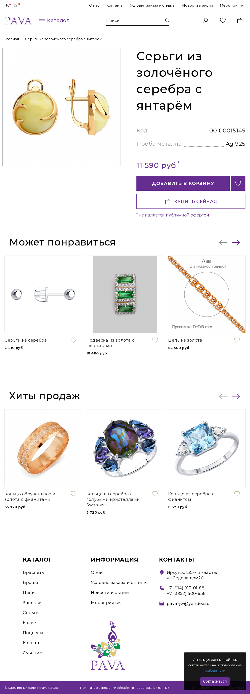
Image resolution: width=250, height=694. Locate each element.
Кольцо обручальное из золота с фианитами (31, 496)
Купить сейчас (191, 201)
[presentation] (223, 242)
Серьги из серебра (26, 340)
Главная (12, 39)
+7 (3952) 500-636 (186, 593)
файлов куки (215, 671)
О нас (94, 5)
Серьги (31, 612)
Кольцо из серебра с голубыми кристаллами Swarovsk (113, 499)
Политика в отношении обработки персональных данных (124, 687)
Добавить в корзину (183, 183)
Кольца (31, 642)
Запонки (32, 602)
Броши (30, 582)
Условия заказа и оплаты (152, 5)
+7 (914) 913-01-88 (186, 588)
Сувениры (34, 652)
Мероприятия (232, 5)
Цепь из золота (185, 340)
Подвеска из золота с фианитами (110, 343)
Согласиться (215, 681)
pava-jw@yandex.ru (188, 603)
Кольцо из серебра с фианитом (191, 496)
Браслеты (34, 572)
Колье (29, 622)
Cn (16, 5)
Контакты (114, 5)
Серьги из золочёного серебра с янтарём (63, 39)
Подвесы (33, 632)
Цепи (29, 592)
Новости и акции (197, 5)
